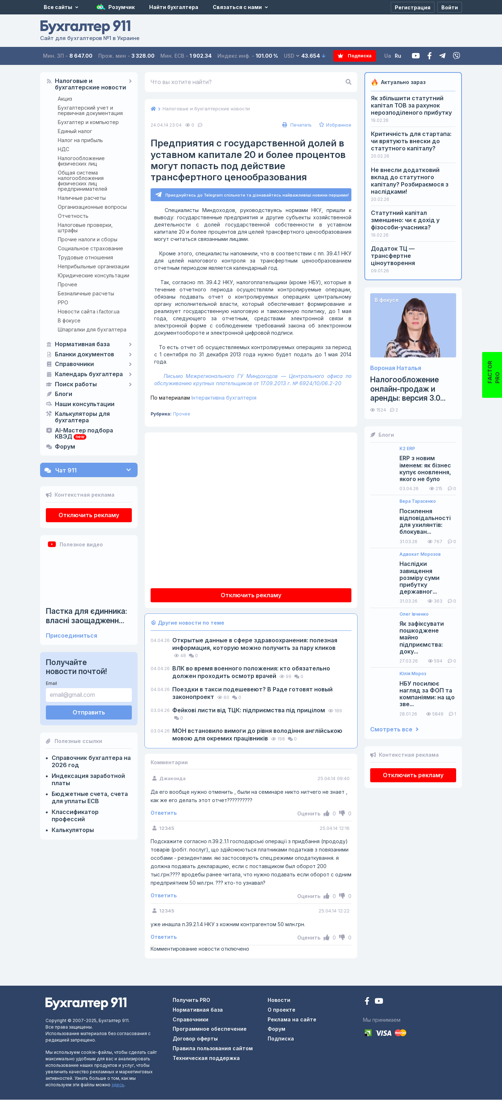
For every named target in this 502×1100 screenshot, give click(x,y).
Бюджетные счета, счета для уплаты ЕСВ (90, 797)
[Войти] (449, 7)
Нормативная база (82, 344)
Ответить (164, 813)
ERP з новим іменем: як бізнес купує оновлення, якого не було (425, 469)
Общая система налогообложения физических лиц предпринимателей (82, 181)
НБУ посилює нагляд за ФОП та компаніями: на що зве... (427, 694)
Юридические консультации (93, 275)
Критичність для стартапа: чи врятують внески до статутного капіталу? (411, 141)
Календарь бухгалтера (89, 374)
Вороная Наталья (395, 368)
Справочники (74, 364)
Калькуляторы (73, 829)
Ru (399, 56)
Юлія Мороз (412, 673)
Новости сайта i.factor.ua (89, 311)
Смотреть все (394, 729)
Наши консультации (84, 404)
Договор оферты (195, 1039)
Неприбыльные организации (93, 266)
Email (51, 683)
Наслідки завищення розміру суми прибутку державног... (419, 577)
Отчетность (73, 216)
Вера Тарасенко (417, 501)
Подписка (349, 56)
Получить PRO (191, 1000)
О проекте (281, 1010)
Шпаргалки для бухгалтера (92, 329)
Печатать (296, 125)
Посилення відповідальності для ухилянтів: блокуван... (425, 522)
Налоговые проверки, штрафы (85, 227)
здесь (118, 1085)
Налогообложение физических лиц (81, 161)
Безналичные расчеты (86, 293)
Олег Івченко (414, 614)
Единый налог (75, 131)
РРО (63, 302)
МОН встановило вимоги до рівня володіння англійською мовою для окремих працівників (257, 734)
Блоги (63, 394)
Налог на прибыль (80, 140)
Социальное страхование (90, 248)
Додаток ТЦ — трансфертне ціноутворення (393, 256)
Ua (388, 56)
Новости (279, 1000)
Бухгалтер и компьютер (88, 122)
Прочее (67, 284)
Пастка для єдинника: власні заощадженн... (86, 616)
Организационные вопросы (92, 207)
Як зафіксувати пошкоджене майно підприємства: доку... (421, 637)
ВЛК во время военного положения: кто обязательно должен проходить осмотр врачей (251, 672)
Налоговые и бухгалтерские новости (90, 84)
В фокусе (69, 320)
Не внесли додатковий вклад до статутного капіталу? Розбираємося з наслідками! (410, 180)
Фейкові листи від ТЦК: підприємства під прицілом (249, 710)
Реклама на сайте (292, 1020)
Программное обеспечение (210, 1029)
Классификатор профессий (75, 815)
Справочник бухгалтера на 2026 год (91, 761)
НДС (63, 149)
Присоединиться (71, 635)
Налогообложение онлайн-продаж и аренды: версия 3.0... (408, 388)
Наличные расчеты (82, 198)
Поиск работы (76, 384)
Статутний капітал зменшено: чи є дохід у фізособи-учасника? (405, 220)
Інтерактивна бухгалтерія (203, 398)
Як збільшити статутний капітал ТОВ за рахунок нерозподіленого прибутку (411, 105)
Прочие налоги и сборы (87, 239)
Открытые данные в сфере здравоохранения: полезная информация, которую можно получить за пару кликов (254, 644)
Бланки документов (84, 354)
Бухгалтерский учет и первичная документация (90, 110)
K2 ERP (407, 448)
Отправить (89, 712)
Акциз (65, 99)
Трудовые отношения (85, 257)
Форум (65, 447)
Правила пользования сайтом (213, 1049)
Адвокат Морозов (420, 554)
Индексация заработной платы (88, 779)
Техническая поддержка (206, 1058)
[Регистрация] (412, 7)
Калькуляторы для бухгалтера (82, 417)
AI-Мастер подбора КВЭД (84, 433)
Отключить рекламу (89, 515)
